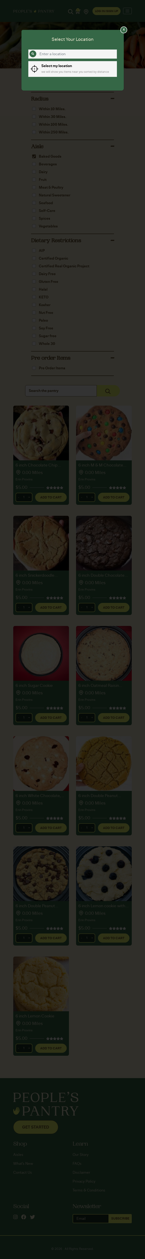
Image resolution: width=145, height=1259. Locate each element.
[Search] (32, 53)
